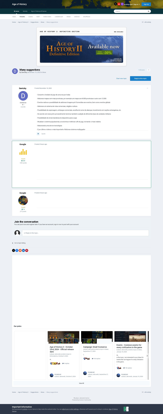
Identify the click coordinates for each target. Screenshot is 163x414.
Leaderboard (59, 16)
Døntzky (24, 72)
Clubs (14, 16)
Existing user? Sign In (132, 4)
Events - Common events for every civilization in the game (129, 346)
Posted (41, 88)
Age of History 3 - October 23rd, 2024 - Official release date (62, 349)
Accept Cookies (128, 409)
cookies (24, 409)
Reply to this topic (140, 78)
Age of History (19, 4)
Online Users (47, 16)
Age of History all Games (38, 11)
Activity (25, 11)
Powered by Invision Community (81, 402)
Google (23, 144)
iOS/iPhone (86, 16)
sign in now (57, 224)
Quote (42, 134)
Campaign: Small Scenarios (95, 347)
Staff (38, 16)
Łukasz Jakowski (55, 354)
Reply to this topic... (31, 233)
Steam (69, 16)
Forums (22, 16)
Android (76, 16)
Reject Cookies (144, 409)
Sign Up (146, 4)
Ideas (44, 72)
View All (81, 385)
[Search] (125, 11)
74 (23, 209)
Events (31, 16)
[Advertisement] (74, 164)
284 (23, 161)
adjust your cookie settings (70, 409)
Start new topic (121, 78)
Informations (54, 356)
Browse (16, 12)
